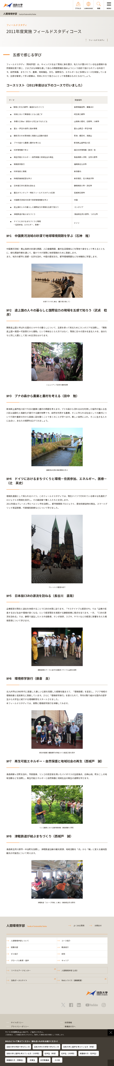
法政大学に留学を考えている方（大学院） (23, 1053)
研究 (63, 954)
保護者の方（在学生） (89, 1053)
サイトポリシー (17, 1022)
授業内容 (14, 947)
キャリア (65, 960)
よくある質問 (78, 925)
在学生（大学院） (68, 1053)
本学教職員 (44, 1060)
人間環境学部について (20, 940)
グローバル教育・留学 (20, 960)
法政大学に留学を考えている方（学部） (79, 1046)
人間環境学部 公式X (69, 970)
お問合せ (98, 925)
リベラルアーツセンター (21, 970)
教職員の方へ (70, 1026)
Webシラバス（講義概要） (72, 980)
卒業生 (32, 1060)
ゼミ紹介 (14, 954)
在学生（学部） (50, 1053)
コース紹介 (66, 940)
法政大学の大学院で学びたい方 (46, 1046)
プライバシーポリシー (20, 1026)
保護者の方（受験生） (15, 1060)
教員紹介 (65, 947)
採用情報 (68, 1022)
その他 (57, 1060)
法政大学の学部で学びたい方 (18, 1046)
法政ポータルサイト (19, 980)
